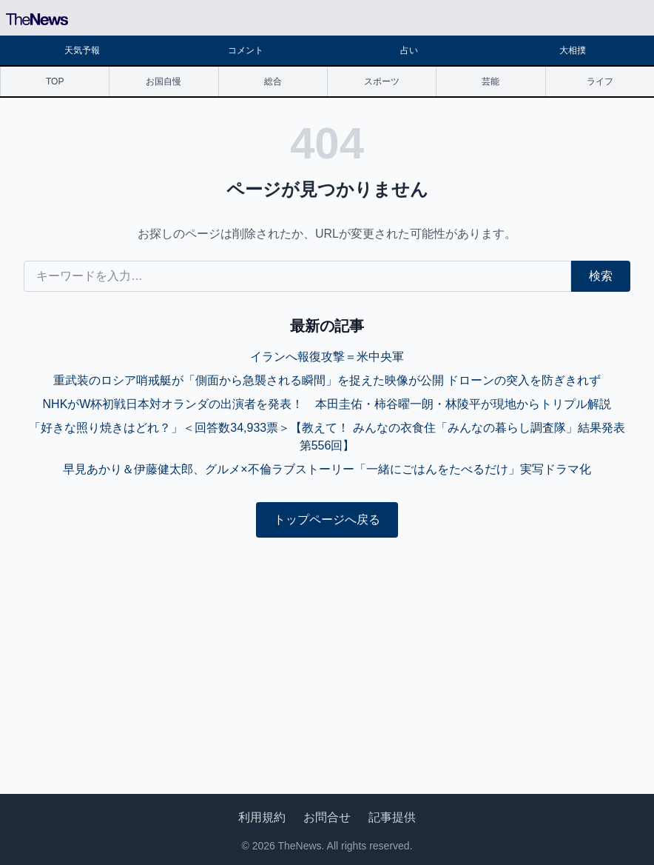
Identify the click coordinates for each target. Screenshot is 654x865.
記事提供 (392, 817)
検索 (601, 276)
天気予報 (82, 50)
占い (409, 50)
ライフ (600, 81)
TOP (55, 81)
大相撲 (572, 50)
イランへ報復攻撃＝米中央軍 (327, 356)
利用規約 (262, 817)
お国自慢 (163, 81)
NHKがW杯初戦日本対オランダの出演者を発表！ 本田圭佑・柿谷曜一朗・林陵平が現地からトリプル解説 (327, 404)
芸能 (490, 81)
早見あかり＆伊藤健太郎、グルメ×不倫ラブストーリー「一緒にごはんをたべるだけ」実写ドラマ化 (326, 469)
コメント (245, 50)
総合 (273, 81)
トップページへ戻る (327, 519)
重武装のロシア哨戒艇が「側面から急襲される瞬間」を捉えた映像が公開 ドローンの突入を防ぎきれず (327, 380)
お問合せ (327, 817)
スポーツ (382, 81)
